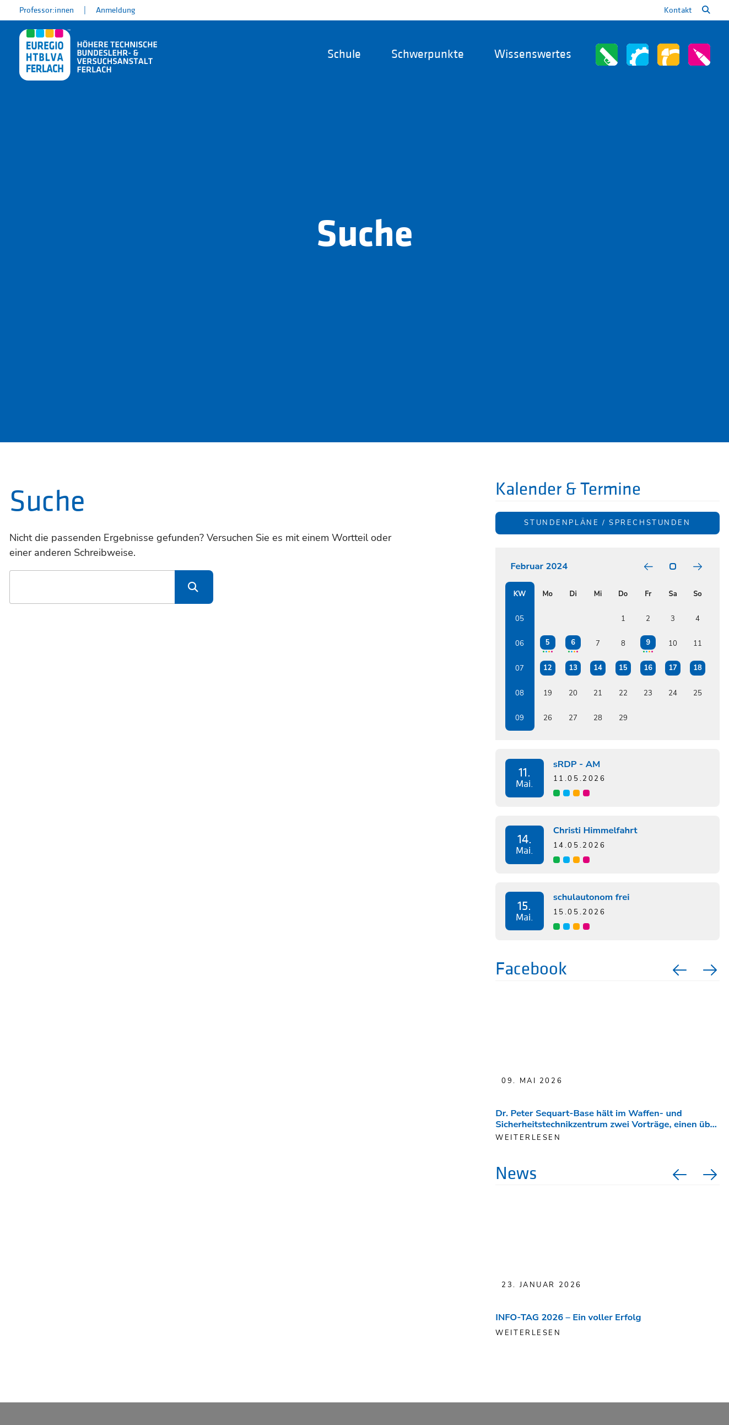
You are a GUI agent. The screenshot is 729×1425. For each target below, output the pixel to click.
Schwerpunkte (427, 54)
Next (711, 970)
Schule (344, 54)
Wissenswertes (532, 54)
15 (623, 668)
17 (672, 668)
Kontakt (678, 10)
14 (597, 668)
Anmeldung (115, 10)
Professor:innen (46, 10)
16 (648, 668)
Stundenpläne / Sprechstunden (607, 523)
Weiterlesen (528, 1332)
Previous (678, 970)
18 (697, 668)
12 (547, 668)
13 (573, 668)
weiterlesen (528, 1138)
